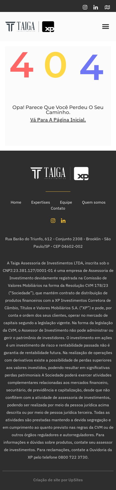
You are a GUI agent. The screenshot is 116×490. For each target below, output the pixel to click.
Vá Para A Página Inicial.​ (58, 119)
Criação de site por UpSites (58, 479)
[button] (105, 26)
